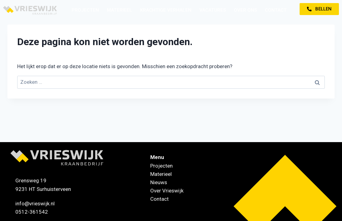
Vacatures (212, 10)
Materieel (119, 10)
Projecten (85, 10)
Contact (276, 10)
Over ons (245, 10)
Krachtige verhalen (165, 10)
